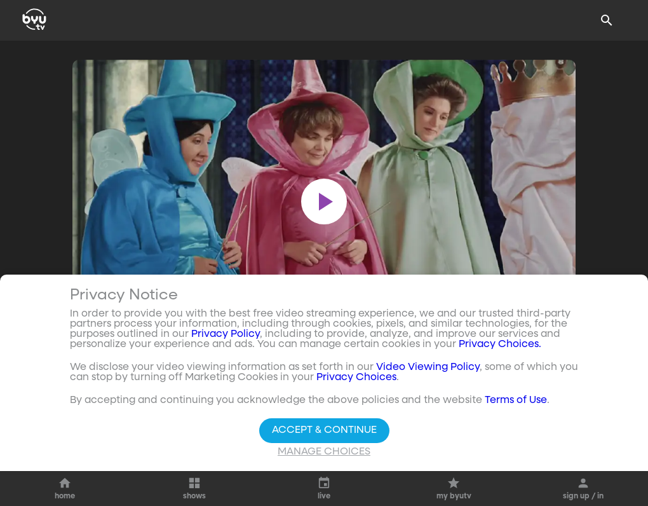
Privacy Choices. (500, 344)
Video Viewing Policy (428, 367)
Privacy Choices (356, 378)
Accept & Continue (324, 430)
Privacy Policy (225, 334)
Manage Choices (324, 452)
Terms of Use (516, 400)
